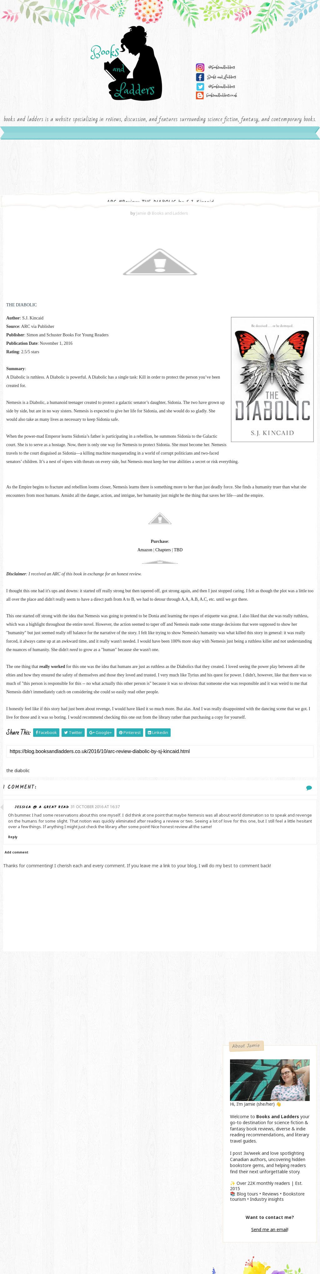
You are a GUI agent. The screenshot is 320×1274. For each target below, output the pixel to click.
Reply (31, 993)
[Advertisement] (108, 1164)
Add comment (16, 1009)
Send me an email (269, 429)
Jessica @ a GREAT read (54, 952)
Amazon (93, 644)
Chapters (111, 644)
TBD (126, 644)
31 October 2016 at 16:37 (107, 952)
